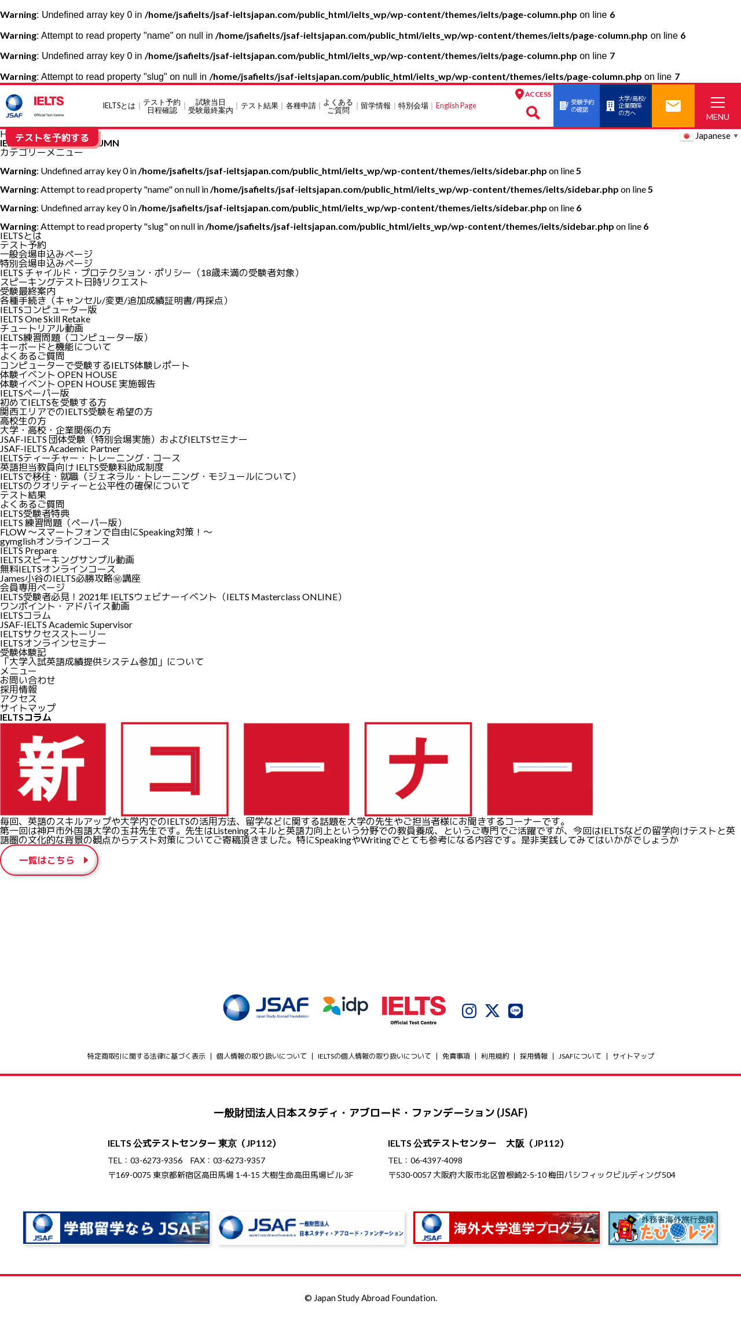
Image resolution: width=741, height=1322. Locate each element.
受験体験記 (23, 652)
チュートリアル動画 (41, 327)
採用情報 (18, 689)
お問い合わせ (28, 679)
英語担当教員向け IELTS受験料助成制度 (82, 466)
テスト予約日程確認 (147, 106)
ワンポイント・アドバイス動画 (65, 605)
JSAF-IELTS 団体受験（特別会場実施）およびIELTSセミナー (124, 439)
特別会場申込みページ (46, 263)
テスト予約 (23, 244)
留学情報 (361, 105)
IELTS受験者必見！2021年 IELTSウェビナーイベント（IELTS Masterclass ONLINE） (173, 596)
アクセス (18, 698)
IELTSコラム (25, 614)
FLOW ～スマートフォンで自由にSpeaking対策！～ (106, 531)
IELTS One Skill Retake (45, 318)
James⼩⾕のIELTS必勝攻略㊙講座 (70, 577)
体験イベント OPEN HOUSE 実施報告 (78, 383)
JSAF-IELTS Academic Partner (60, 448)
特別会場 (398, 105)
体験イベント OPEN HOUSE (58, 374)
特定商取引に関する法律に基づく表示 (146, 1057)
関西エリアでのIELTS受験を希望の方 (76, 411)
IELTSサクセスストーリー (53, 633)
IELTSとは (103, 105)
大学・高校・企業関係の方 (55, 429)
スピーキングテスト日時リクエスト (74, 281)
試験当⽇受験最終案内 (195, 106)
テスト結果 (244, 105)
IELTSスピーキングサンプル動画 (67, 559)
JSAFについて (580, 1057)
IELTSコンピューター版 (48, 309)
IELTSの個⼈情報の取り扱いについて (374, 1057)
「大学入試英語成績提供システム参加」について (102, 661)
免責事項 (456, 1057)
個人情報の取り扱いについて (262, 1057)
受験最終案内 (28, 290)
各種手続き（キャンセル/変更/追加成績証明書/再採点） (116, 300)
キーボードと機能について (55, 346)
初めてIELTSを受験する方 (53, 401)
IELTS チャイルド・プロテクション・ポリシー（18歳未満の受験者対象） (152, 272)
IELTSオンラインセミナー (53, 642)
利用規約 (495, 1057)
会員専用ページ (32, 587)
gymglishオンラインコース (55, 540)
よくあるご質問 (323, 106)
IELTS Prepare (28, 550)
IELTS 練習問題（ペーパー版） (63, 522)
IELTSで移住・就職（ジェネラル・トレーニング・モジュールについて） (150, 476)
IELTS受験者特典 (34, 513)
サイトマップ (28, 707)
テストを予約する (52, 137)
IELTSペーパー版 (34, 392)
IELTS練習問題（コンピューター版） (76, 337)
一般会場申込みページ (46, 253)
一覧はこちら (47, 860)
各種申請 (286, 105)
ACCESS (502, 94)
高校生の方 (23, 420)
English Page (441, 105)
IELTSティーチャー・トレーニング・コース (90, 457)
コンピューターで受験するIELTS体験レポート (95, 364)
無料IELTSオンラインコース (58, 568)
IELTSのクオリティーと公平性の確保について (95, 485)
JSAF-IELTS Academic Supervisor (66, 624)
